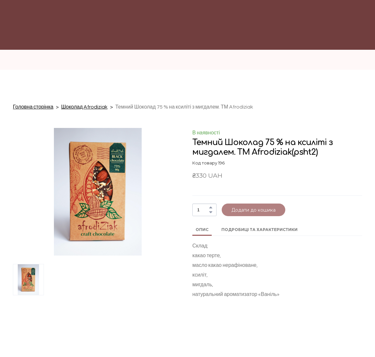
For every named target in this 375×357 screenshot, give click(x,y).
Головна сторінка (33, 107)
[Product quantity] (203, 209)
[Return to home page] (217, 34)
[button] (210, 207)
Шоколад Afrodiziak (84, 107)
